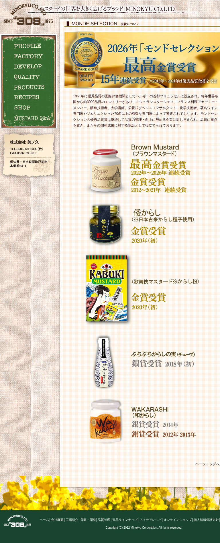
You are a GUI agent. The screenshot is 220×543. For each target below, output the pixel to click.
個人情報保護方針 (206, 519)
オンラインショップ (178, 519)
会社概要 (57, 519)
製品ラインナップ (125, 519)
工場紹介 (72, 519)
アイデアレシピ (151, 519)
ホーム (44, 519)
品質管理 (104, 519)
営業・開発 (88, 519)
